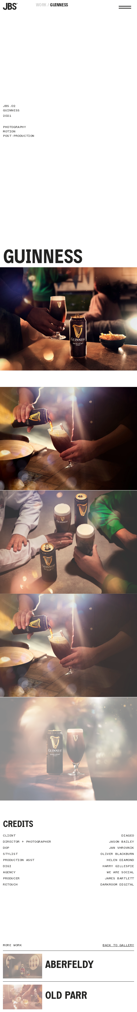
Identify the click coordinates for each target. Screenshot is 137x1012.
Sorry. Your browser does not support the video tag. (68, 438)
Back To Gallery (118, 945)
